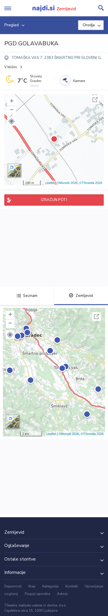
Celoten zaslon (95, 99)
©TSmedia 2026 (90, 183)
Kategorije (50, 586)
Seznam (26, 295)
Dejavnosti (13, 586)
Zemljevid (81, 295)
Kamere (79, 81)
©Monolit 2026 (67, 183)
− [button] (12, 110)
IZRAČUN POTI (54, 199)
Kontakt (71, 586)
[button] (11, 121)
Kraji (32, 586)
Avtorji (62, 593)
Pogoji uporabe (37, 593)
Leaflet (49, 183)
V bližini (10, 67)
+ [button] (12, 101)
